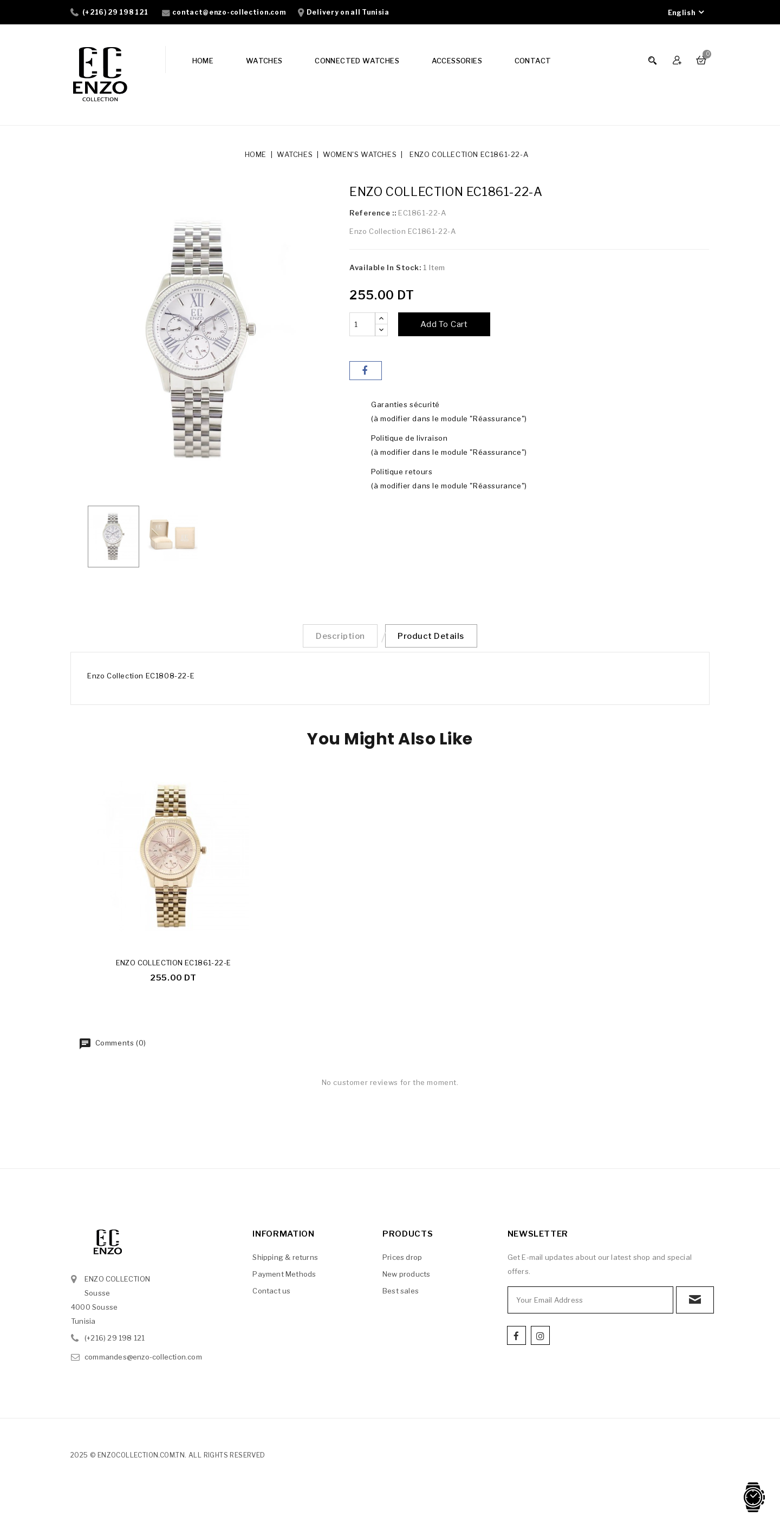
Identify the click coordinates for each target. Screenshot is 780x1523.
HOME (203, 60)
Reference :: (372, 212)
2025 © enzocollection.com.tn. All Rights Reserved (167, 1459)
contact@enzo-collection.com (228, 12)
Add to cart (444, 324)
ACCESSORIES (457, 60)
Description (336, 638)
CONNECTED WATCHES (357, 60)
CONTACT (533, 60)
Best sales (400, 1294)
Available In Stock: (385, 267)
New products (406, 1277)
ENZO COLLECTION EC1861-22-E (173, 966)
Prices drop (402, 1261)
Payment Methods (284, 1277)
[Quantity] (362, 324)
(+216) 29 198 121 (115, 12)
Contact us (271, 1294)
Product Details (435, 638)
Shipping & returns (285, 1261)
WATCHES (264, 60)
